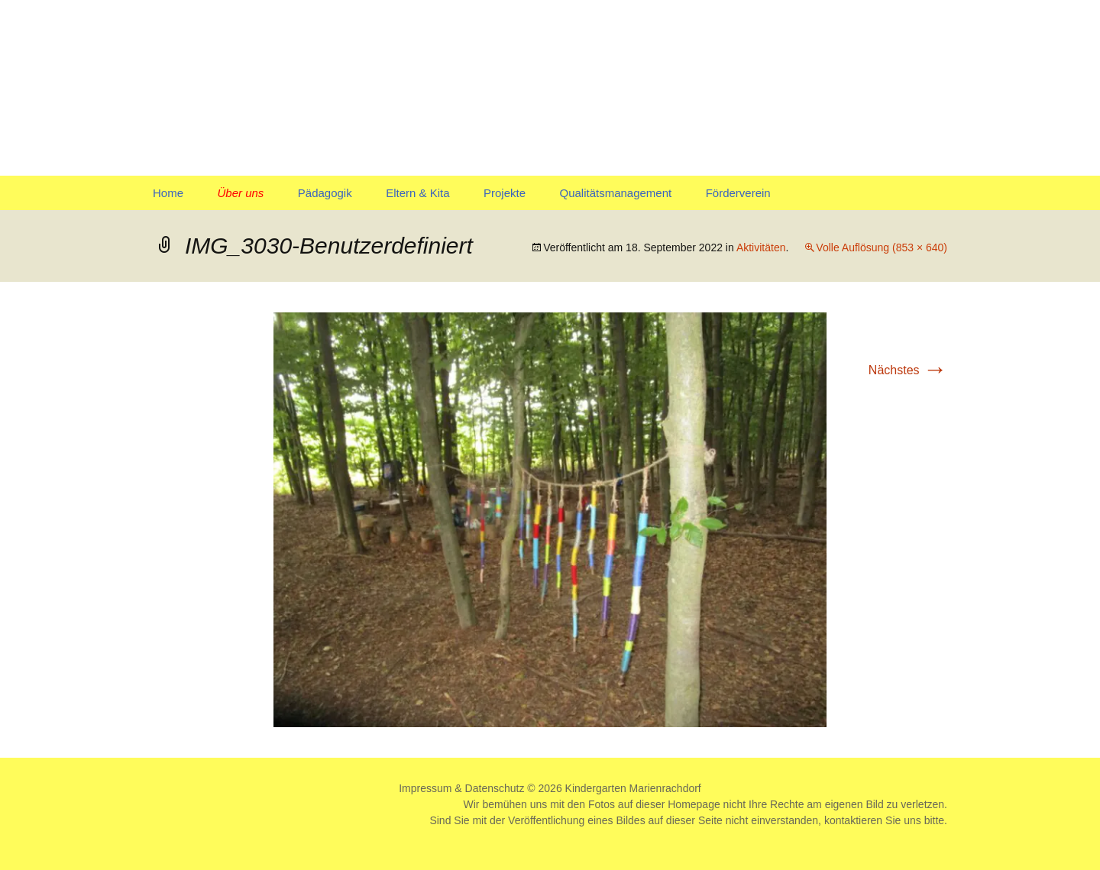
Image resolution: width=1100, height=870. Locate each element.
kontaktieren (853, 820)
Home (168, 192)
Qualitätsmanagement (615, 192)
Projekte (505, 192)
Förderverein (738, 192)
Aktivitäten (761, 247)
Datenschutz (495, 788)
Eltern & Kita (417, 192)
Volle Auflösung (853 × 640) (881, 247)
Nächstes (908, 370)
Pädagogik (325, 192)
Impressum (425, 788)
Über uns (240, 192)
